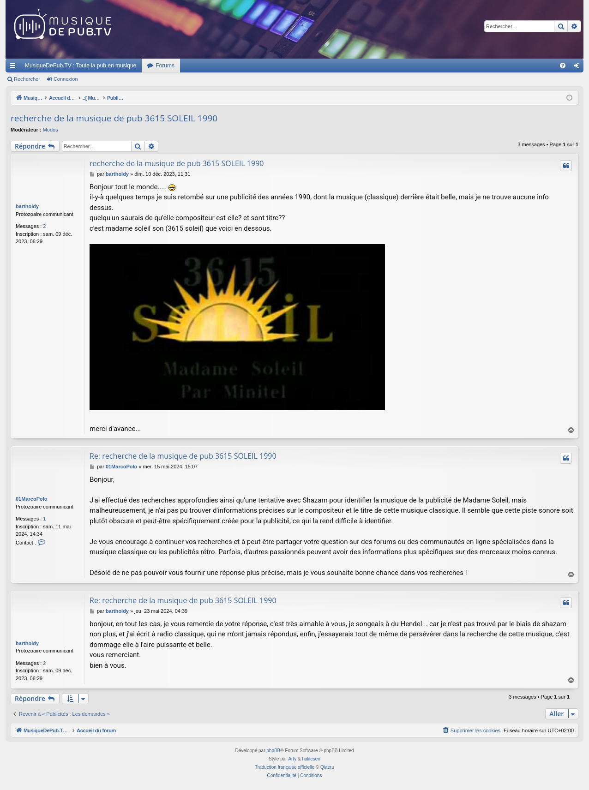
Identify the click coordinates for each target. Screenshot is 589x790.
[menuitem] (563, 65)
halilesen (311, 758)
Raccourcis (14, 67)
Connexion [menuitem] (578, 67)
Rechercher (27, 79)
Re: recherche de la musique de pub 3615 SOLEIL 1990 (183, 456)
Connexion (66, 79)
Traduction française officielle (284, 767)
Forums (165, 65)
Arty (292, 758)
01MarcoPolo (31, 499)
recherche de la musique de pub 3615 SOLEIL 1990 (114, 118)
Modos (50, 129)
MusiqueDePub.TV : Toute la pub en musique (80, 65)
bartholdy (27, 206)
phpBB (273, 750)
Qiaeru (327, 767)
